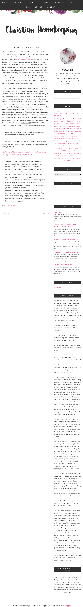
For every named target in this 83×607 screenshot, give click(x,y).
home (71, 131)
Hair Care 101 (67, 128)
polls (61, 153)
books (79, 113)
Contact (51, 7)
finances (69, 121)
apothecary (74, 111)
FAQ (28, 7)
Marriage (59, 3)
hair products (77, 128)
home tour (77, 131)
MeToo (72, 143)
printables (57, 156)
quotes (63, 156)
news (68, 146)
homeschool (72, 133)
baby (79, 111)
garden (66, 126)
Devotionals (19, 3)
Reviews (38, 7)
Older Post (45, 214)
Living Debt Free (75, 136)
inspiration (64, 136)
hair (60, 128)
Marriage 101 (66, 141)
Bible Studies (58, 113)
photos (65, 151)
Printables (74, 3)
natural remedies (60, 146)
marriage (58, 141)
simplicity (61, 158)
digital (77, 119)
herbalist (61, 131)
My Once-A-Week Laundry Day (63, 264)
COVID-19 (78, 116)
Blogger (68, 606)
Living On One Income (62, 138)
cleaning (64, 116)
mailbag (73, 138)
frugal (56, 126)
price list (78, 153)
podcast (72, 151)
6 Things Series (59, 111)
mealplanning (63, 143)
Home (4, 3)
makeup (79, 138)
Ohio (72, 146)
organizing (67, 148)
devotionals (68, 118)
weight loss (73, 161)
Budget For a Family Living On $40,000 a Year (67, 239)
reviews (76, 156)
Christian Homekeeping (41, 30)
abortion (67, 111)
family (62, 121)
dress (56, 121)
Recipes (46, 3)
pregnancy (66, 153)
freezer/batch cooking (73, 123)
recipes (70, 156)
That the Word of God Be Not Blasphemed (66, 252)
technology (57, 161)
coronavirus (71, 116)
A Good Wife (58, 212)
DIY (80, 119)
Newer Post (5, 214)
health (56, 131)
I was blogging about (23, 59)
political (56, 153)
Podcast (34, 3)
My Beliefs (57, 287)
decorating (57, 119)
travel (63, 161)
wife (79, 161)
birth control (70, 113)
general (72, 126)
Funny (61, 126)
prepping (73, 153)
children (9, 205)
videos (67, 161)
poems (79, 151)
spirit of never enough (73, 158)
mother (15, 205)
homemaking (59, 133)
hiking (67, 131)
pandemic (75, 148)
